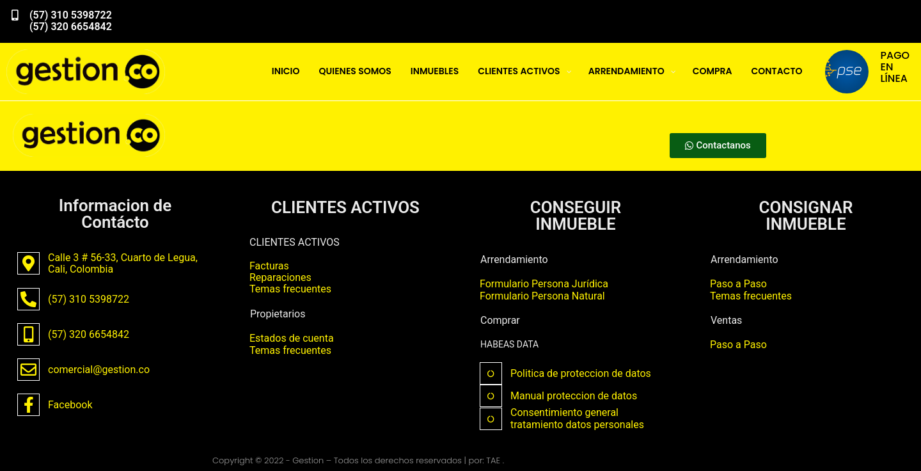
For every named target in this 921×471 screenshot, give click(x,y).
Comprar (500, 320)
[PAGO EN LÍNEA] (847, 71)
